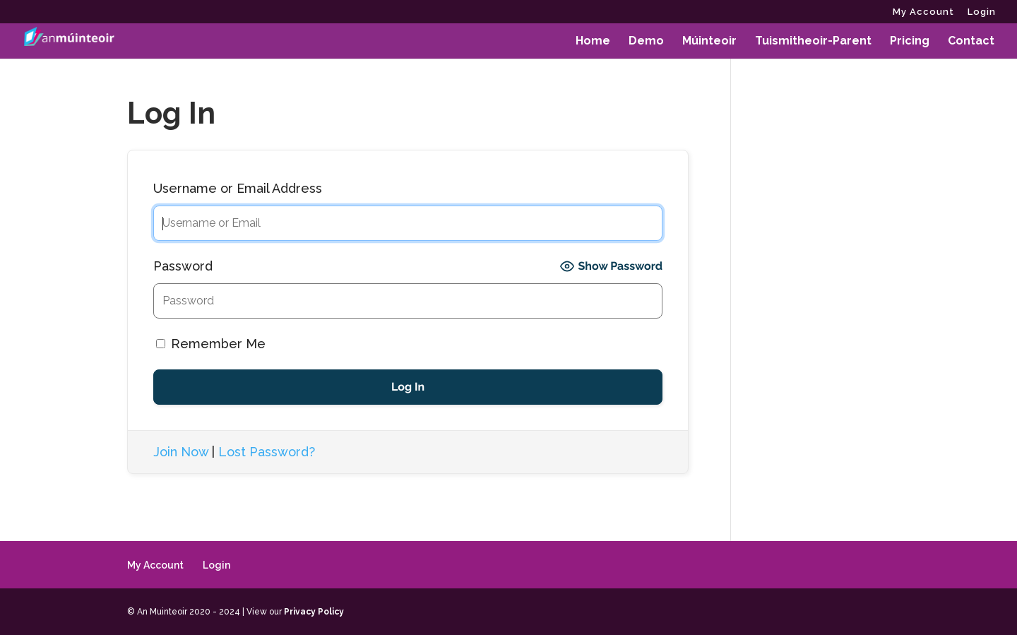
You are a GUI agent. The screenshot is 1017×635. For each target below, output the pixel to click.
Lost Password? (266, 451)
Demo (646, 41)
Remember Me (211, 343)
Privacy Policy (314, 612)
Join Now (180, 451)
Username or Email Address (237, 188)
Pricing (909, 41)
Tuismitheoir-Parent (813, 41)
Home (593, 41)
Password (183, 266)
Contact (971, 41)
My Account (923, 12)
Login (982, 12)
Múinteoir (709, 41)
